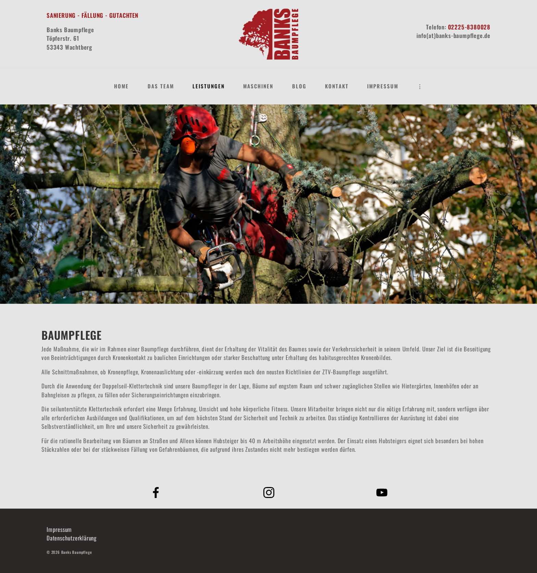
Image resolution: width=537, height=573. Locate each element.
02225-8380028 (469, 27)
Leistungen (208, 86)
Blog (299, 86)
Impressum (382, 86)
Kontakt (337, 86)
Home (121, 86)
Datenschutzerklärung (72, 538)
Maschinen (258, 86)
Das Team (161, 86)
